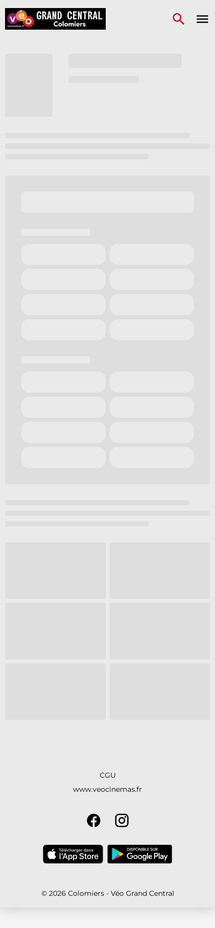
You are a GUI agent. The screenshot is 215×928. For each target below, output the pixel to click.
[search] (179, 19)
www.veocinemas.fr (107, 789)
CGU (108, 775)
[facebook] (94, 820)
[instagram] (122, 820)
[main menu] (202, 19)
